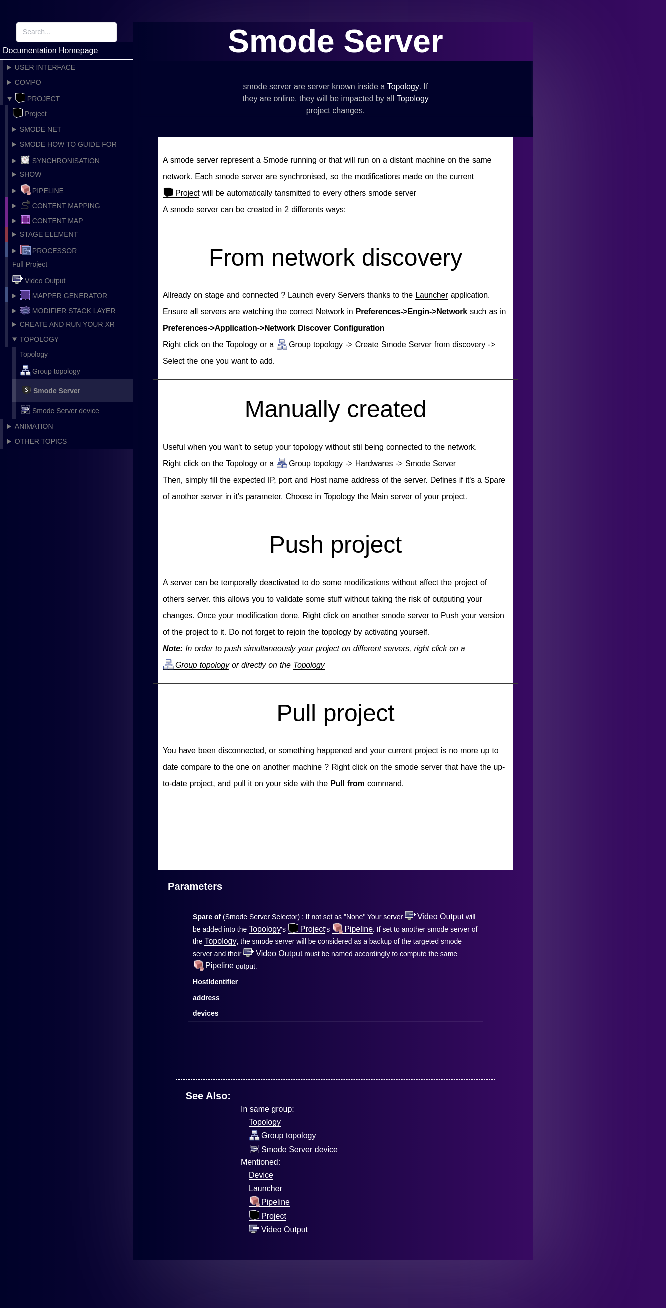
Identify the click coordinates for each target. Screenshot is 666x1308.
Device (261, 1175)
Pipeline (42, 190)
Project (37, 98)
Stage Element (49, 234)
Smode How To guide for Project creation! (64, 146)
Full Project (29, 264)
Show (31, 174)
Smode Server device (59, 410)
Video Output (38, 280)
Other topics (41, 442)
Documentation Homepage (50, 50)
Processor (48, 250)
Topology (39, 340)
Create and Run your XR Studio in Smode (63, 326)
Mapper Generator (63, 295)
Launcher (431, 295)
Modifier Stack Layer (68, 310)
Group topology (50, 370)
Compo (28, 82)
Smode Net (40, 130)
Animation (34, 426)
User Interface (45, 68)
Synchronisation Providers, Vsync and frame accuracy (68, 160)
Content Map (51, 220)
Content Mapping (60, 205)
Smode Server (50, 390)
